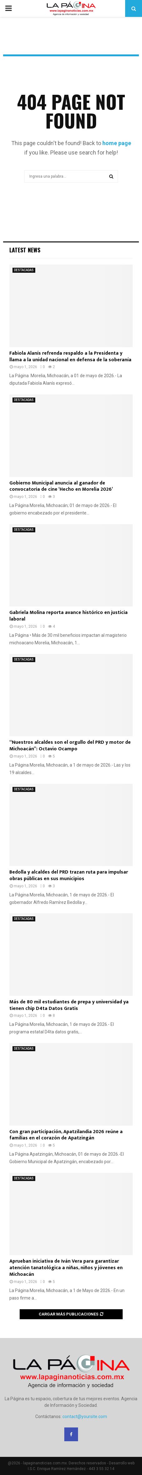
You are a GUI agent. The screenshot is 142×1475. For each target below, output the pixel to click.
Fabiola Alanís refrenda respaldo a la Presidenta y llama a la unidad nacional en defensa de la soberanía (70, 356)
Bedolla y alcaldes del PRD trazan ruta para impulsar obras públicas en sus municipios (68, 875)
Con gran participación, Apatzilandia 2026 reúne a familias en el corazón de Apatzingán (66, 1135)
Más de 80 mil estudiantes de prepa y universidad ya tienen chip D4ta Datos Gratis (69, 1005)
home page (116, 143)
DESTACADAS (24, 270)
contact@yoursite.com (84, 1416)
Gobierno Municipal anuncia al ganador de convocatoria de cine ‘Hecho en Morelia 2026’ (61, 486)
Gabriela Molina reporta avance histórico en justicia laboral (68, 615)
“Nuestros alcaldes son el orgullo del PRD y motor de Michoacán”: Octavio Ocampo (70, 745)
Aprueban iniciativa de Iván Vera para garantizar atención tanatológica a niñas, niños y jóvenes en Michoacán (66, 1268)
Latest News (24, 250)
